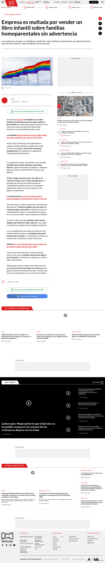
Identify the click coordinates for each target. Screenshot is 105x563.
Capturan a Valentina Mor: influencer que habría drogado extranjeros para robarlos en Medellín (76, 153)
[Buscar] (102, 2)
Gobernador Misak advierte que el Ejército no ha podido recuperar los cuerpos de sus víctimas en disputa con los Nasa (28, 426)
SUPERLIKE (90, 541)
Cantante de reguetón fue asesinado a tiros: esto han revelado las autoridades (75, 132)
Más (98, 382)
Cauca (3, 490)
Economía (57, 2)
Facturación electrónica (38, 537)
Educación (64, 139)
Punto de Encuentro (77, 2)
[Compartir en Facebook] (100, 23)
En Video (10, 382)
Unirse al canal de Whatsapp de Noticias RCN (27, 111)
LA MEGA (55, 549)
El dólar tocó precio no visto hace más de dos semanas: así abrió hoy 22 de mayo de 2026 (75, 121)
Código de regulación (26, 543)
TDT (62, 536)
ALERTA (55, 545)
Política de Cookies (65, 559)
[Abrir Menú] (3, 2)
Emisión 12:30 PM (51, 7)
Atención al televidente (23, 541)
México (63, 161)
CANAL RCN (93, 2)
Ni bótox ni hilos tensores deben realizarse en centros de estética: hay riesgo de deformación (90, 428)
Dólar (59, 118)
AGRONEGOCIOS (73, 541)
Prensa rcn (23, 549)
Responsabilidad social (26, 536)
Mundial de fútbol (45, 490)
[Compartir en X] (100, 28)
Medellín (63, 150)
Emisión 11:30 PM (96, 7)
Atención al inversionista (24, 551)
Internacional (30, 2)
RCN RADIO (55, 541)
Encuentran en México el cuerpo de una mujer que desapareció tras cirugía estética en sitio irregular (74, 164)
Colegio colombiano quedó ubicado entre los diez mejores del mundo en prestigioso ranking (76, 142)
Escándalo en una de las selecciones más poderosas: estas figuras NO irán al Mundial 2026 (54, 495)
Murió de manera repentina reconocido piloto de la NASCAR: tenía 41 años (86, 335)
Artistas (63, 129)
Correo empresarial (25, 547)
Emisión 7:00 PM (73, 7)
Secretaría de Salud (87, 470)
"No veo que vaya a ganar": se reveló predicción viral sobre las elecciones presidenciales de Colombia (92, 502)
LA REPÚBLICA (72, 536)
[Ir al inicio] (11, 3)
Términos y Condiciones (78, 559)
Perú (3, 332)
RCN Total (56, 539)
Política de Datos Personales (51, 559)
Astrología (84, 498)
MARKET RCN (90, 543)
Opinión (71, 2)
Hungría (10, 281)
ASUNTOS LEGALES (74, 539)
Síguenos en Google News (27, 296)
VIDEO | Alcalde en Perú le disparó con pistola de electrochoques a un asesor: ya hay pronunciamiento (16, 336)
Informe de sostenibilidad (39, 541)
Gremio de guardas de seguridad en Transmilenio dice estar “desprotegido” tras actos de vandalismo (89, 391)
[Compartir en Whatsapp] (100, 33)
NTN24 (54, 536)
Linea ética (38, 547)
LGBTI (16, 281)
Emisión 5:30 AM (28, 7)
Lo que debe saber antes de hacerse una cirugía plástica (92, 473)
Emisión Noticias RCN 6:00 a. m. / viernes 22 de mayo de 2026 (88, 403)
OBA (36, 549)
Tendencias (64, 2)
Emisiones (7, 7)
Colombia (22, 2)
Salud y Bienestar (46, 2)
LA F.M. (54, 543)
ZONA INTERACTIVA (92, 539)
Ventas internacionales (39, 544)
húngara (20, 120)
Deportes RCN (38, 2)
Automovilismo (76, 332)
